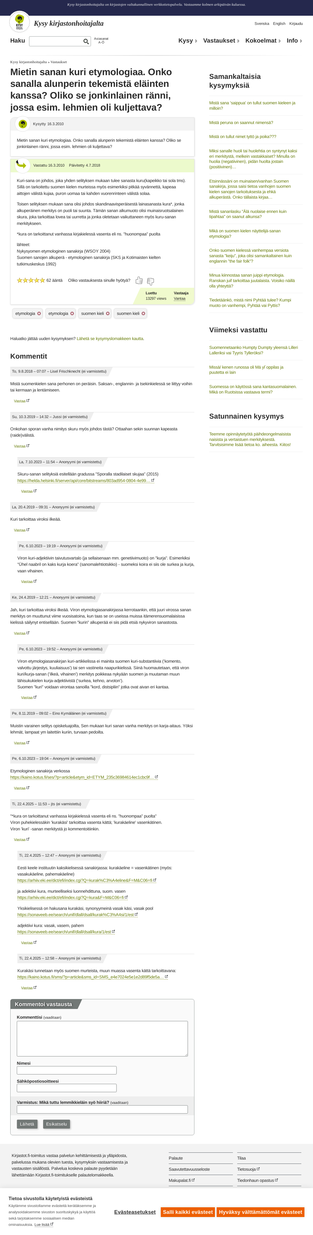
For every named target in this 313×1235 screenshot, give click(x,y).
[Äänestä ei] (150, 281)
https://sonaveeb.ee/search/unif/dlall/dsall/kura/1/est (64, 931)
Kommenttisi (29, 1017)
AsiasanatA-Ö (101, 40)
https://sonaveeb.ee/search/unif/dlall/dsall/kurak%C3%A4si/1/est (75, 914)
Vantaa (179, 298)
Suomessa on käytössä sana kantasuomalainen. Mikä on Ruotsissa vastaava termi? (253, 389)
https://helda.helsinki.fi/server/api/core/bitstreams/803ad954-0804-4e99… (83, 480)
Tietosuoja (246, 1169)
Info (292, 40)
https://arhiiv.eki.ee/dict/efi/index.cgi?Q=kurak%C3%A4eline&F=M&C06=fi (84, 880)
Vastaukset (219, 40)
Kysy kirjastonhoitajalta (28, 62)
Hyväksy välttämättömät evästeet (260, 1211)
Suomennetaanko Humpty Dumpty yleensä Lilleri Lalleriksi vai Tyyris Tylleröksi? (253, 350)
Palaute (176, 1158)
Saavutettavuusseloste (189, 1169)
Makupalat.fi (180, 1180)
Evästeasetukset (134, 1211)
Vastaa (19, 401)
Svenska (262, 23)
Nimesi (24, 1063)
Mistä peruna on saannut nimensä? (241, 122)
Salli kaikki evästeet (187, 1211)
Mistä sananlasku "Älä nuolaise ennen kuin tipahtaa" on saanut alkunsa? (247, 214)
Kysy (185, 40)
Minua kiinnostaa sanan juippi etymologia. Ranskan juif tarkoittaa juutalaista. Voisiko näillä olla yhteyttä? (252, 280)
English (279, 23)
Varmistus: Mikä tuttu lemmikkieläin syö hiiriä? (63, 1102)
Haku (17, 40)
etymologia (25, 313)
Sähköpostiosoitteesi (38, 1081)
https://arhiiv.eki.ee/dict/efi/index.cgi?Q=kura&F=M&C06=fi (70, 897)
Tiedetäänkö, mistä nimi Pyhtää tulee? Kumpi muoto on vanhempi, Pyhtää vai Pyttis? (250, 302)
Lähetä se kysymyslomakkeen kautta (110, 338)
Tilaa (241, 1158)
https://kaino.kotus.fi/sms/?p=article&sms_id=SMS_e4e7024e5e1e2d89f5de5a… (90, 976)
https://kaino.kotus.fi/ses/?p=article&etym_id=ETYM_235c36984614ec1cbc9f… (82, 777)
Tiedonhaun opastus (255, 1180)
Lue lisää (41, 1224)
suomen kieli (92, 313)
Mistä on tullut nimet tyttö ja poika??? (242, 136)
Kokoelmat (261, 40)
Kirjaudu (296, 23)
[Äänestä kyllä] (139, 280)
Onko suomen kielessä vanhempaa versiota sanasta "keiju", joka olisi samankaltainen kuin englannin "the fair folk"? (250, 255)
